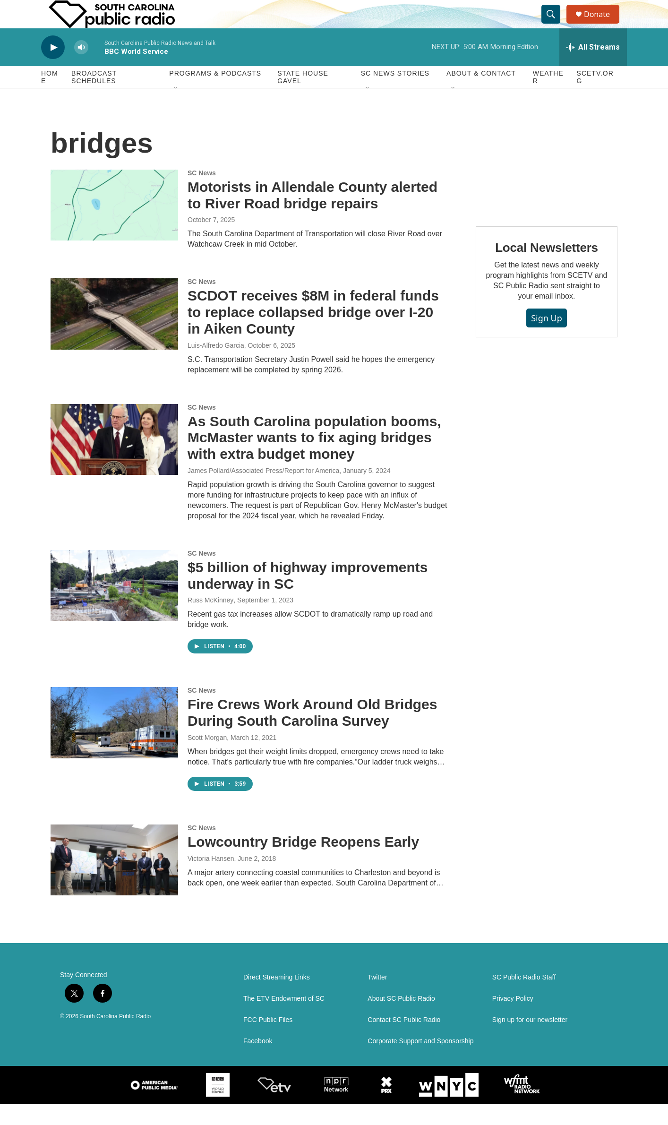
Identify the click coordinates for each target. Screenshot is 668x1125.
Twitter (377, 998)
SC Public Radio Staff (524, 998)
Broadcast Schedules (94, 98)
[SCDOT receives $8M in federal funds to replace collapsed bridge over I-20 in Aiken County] (114, 335)
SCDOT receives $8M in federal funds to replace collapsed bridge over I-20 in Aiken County (313, 333)
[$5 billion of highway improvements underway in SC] (114, 606)
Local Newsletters (546, 269)
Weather (548, 98)
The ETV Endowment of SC (284, 1019)
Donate (602, 25)
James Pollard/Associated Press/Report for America (263, 492)
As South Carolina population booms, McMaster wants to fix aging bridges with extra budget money (314, 459)
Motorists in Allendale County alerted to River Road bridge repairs (312, 216)
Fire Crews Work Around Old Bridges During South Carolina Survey (312, 734)
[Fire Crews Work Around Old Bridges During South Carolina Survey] (114, 743)
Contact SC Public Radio (404, 1041)
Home (49, 98)
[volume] (81, 68)
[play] (52, 68)
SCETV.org (595, 98)
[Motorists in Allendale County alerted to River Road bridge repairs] (114, 226)
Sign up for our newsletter (530, 1041)
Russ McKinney (210, 621)
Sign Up (546, 339)
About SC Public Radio (401, 1019)
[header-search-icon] (555, 25)
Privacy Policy (512, 1019)
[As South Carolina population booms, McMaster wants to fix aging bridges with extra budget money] (114, 460)
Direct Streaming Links (276, 998)
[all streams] (593, 68)
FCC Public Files (267, 1041)
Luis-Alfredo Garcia (216, 366)
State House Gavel (302, 98)
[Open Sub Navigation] (176, 109)
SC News (202, 194)
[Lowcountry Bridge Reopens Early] (114, 881)
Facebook (257, 1062)
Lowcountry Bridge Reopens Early (303, 863)
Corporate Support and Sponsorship (420, 1062)
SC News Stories (395, 94)
